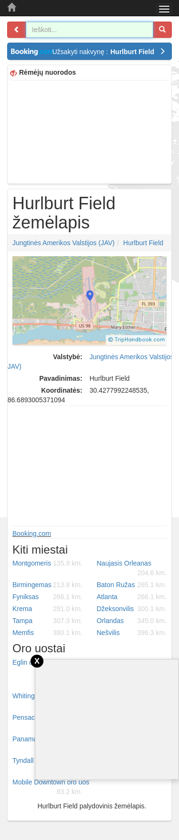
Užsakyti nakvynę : (109, 52)
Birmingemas (47, 585)
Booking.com (31, 533)
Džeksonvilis (132, 608)
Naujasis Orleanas (132, 568)
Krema (47, 608)
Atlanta (132, 597)
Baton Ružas (132, 585)
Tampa (47, 620)
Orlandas (132, 620)
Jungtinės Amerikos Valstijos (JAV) (63, 243)
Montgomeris (47, 563)
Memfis (47, 632)
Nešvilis (132, 632)
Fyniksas (47, 597)
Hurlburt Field (143, 243)
